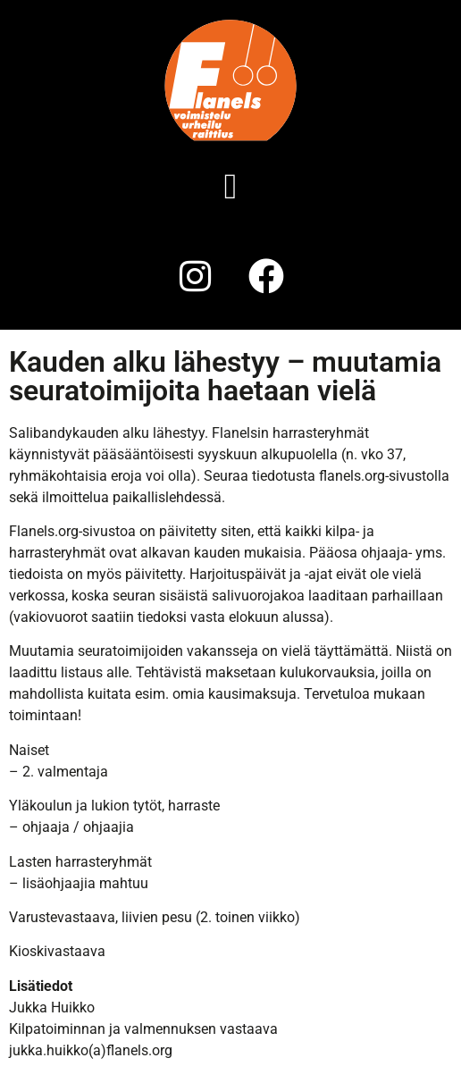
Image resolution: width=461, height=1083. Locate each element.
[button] (231, 187)
